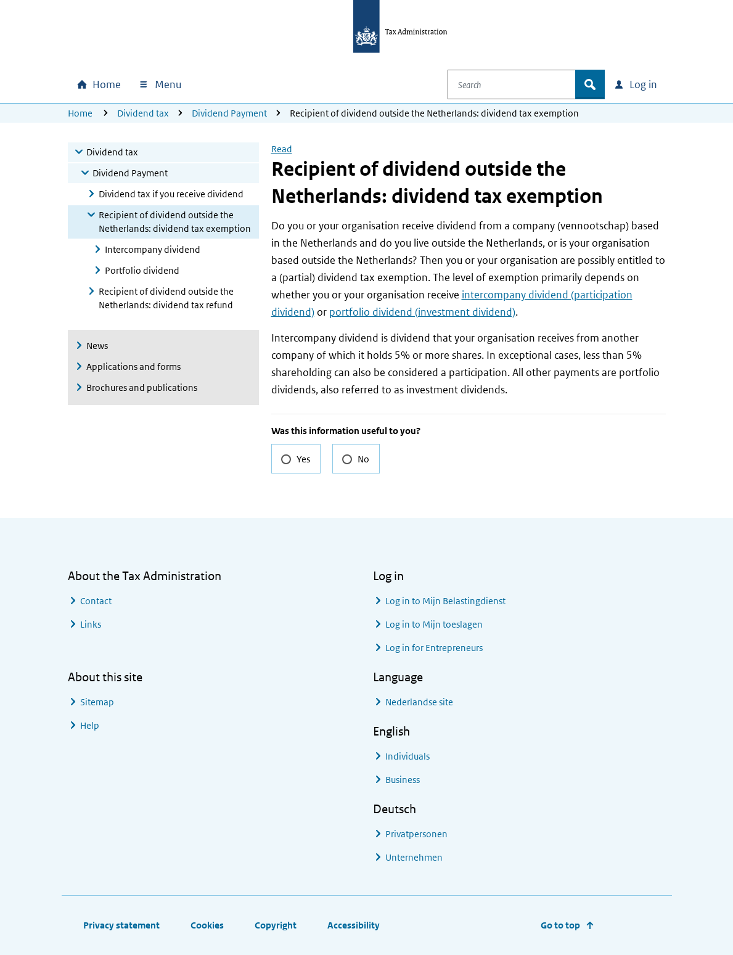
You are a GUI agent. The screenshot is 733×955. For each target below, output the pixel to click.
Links (90, 624)
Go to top (560, 925)
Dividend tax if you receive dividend (171, 194)
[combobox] (520, 84)
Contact (96, 601)
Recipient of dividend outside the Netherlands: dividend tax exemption (175, 221)
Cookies (207, 925)
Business (402, 779)
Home (80, 113)
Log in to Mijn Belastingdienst (445, 601)
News (97, 345)
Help (89, 725)
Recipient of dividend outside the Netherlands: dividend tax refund (166, 298)
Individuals (407, 756)
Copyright (276, 925)
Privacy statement (121, 925)
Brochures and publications (141, 387)
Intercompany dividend (152, 249)
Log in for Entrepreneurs (434, 648)
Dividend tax (143, 113)
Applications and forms (133, 366)
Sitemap (97, 702)
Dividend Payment (229, 113)
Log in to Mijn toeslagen (434, 624)
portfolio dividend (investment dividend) (422, 312)
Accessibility (353, 925)
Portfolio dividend (142, 270)
